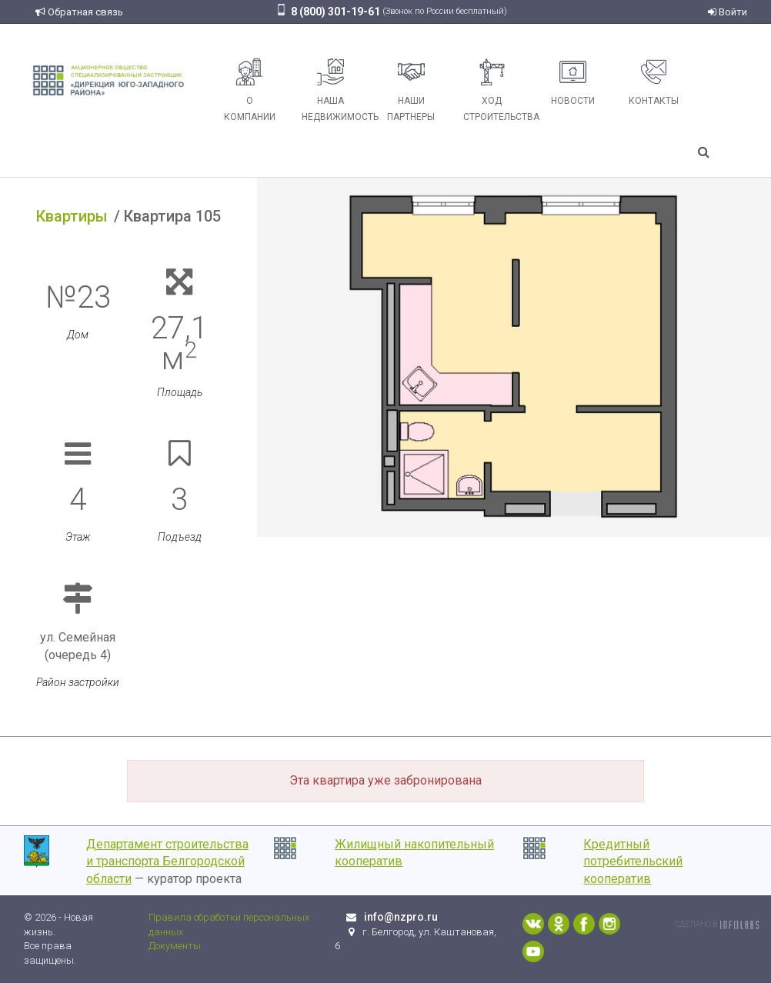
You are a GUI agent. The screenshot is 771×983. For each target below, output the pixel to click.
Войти (727, 12)
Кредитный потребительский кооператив (633, 862)
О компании (249, 90)
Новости (573, 82)
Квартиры (72, 216)
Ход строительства (497, 90)
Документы (175, 945)
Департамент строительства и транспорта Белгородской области (167, 862)
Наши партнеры (411, 90)
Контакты (654, 82)
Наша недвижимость (336, 90)
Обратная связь (79, 12)
